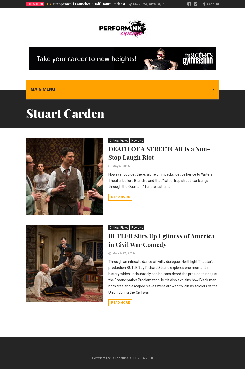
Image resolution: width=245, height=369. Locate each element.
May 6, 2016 (121, 166)
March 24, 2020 (144, 4)
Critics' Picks (119, 140)
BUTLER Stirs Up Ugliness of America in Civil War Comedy (161, 240)
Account (212, 4)
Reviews (137, 140)
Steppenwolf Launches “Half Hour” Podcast (89, 4)
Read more (120, 197)
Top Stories (35, 4)
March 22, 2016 (123, 253)
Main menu (43, 89)
